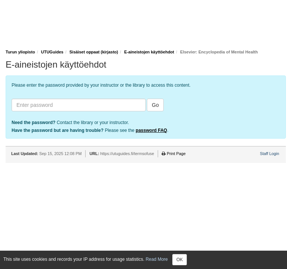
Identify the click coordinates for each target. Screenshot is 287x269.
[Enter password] (79, 105)
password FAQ (151, 130)
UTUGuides (52, 52)
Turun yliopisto (20, 52)
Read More (157, 259)
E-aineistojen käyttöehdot (149, 52)
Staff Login (269, 153)
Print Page (173, 153)
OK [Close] (179, 259)
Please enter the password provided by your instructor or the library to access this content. (101, 85)
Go (155, 105)
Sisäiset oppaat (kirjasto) (94, 52)
